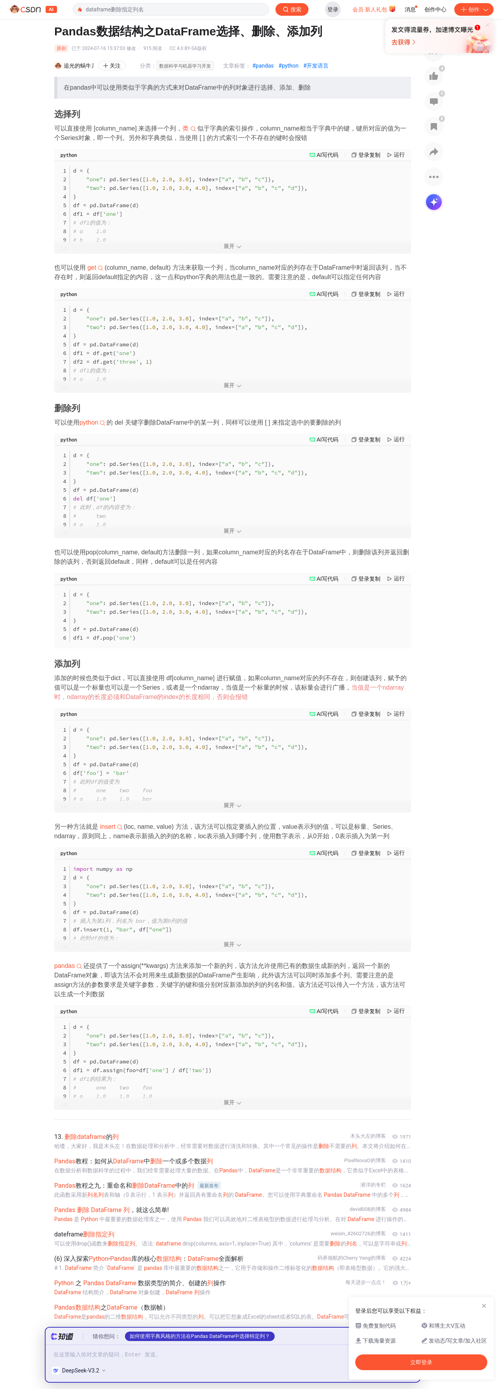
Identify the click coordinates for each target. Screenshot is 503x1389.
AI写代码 (327, 155)
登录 (332, 9)
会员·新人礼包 (374, 9)
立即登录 (275, 74)
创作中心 (435, 9)
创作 (473, 9)
